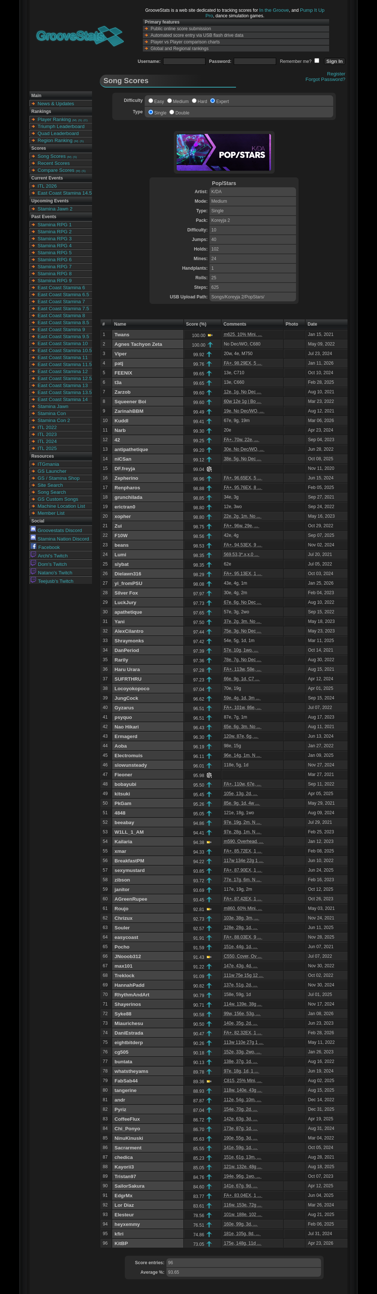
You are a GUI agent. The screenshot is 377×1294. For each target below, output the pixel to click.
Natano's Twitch (51, 572)
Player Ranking (54, 119)
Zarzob (122, 392)
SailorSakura (129, 1186)
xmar (120, 851)
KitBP (121, 1243)
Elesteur (124, 1214)
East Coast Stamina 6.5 (63, 294)
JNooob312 (127, 956)
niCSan (122, 459)
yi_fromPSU (128, 583)
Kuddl (121, 420)
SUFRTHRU (127, 679)
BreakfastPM (129, 861)
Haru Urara (127, 669)
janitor (122, 889)
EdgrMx (123, 1195)
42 (117, 440)
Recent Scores (54, 163)
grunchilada (128, 497)
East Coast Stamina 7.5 (63, 308)
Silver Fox (126, 593)
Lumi (120, 554)
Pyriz (120, 1109)
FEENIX (123, 373)
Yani (119, 621)
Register (336, 74)
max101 (123, 966)
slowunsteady (130, 765)
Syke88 (122, 1014)
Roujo (121, 908)
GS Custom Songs (58, 499)
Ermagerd (125, 736)
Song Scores (52, 156)
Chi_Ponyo (127, 1128)
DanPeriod (126, 650)
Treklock (124, 975)
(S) (80, 120)
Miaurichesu (128, 1023)
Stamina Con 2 (54, 420)
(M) (74, 120)
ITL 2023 (47, 434)
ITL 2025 (47, 448)
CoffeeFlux (127, 1119)
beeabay (124, 822)
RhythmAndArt (131, 994)
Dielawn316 (127, 574)
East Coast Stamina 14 (63, 399)
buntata (123, 1061)
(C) (86, 120)
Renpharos (127, 487)
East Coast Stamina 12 (63, 371)
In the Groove (274, 10)
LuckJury (125, 602)
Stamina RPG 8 (55, 273)
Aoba (120, 746)
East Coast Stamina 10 (63, 343)
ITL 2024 (47, 441)
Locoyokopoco (131, 688)
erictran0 (124, 507)
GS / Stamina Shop (59, 478)
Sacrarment (127, 1148)
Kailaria (123, 841)
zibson (122, 880)
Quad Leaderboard (58, 133)
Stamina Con (52, 413)
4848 (120, 813)
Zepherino (126, 478)
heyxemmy (127, 1224)
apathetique (128, 612)
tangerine (125, 1090)
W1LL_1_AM (129, 832)
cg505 (121, 1052)
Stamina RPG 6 (55, 259)
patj (118, 363)
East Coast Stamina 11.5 (65, 364)
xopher (122, 516)
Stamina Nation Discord (60, 539)
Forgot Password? (325, 79)
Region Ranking (55, 140)
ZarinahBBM (129, 411)
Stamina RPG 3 (55, 238)
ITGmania (48, 464)
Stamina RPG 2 (55, 231)
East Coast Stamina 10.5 (65, 350)
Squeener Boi (130, 401)
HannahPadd (129, 985)
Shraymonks (129, 641)
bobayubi (125, 784)
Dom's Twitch (49, 564)
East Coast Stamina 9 (61, 329)
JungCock (126, 698)
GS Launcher (52, 471)
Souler (122, 927)
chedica (123, 1157)
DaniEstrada (128, 1033)
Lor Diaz (124, 1205)
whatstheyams (131, 1071)
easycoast (126, 937)
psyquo (123, 717)
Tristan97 (125, 1176)
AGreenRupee (130, 899)
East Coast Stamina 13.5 (65, 392)
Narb (120, 430)
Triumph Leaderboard (61, 126)
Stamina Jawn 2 (55, 209)
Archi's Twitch (49, 556)
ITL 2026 (47, 186)
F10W (121, 535)
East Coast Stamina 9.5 (63, 336)
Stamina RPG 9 (55, 280)
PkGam (122, 803)
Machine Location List (61, 506)
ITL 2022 (47, 427)
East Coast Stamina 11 (63, 357)
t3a (117, 382)
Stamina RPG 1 (55, 224)
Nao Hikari (126, 727)
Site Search (50, 485)
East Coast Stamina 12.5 (65, 378)
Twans (122, 334)
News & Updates (56, 103)
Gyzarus (124, 707)
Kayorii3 (124, 1167)
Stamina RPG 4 (55, 245)
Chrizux (123, 918)
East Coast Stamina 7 (61, 301)
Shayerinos (127, 1004)
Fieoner (123, 774)
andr (119, 1100)
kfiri (118, 1234)
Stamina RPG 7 (55, 266)
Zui (118, 526)
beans (121, 545)
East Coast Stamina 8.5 (63, 322)
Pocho (122, 947)
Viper (120, 354)
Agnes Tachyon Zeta (138, 344)
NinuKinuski (128, 1138)
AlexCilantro (129, 631)
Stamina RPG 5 (55, 252)
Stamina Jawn (53, 406)
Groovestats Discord (56, 530)
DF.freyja (124, 468)
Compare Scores (56, 170)
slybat (121, 564)
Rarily (121, 660)
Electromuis (128, 755)
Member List (51, 513)
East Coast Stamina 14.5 (65, 193)
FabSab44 (126, 1081)
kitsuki (122, 794)
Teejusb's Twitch (52, 581)
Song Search (52, 492)
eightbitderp (128, 1042)
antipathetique (131, 449)
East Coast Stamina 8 (61, 315)
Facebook (45, 547)
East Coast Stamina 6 (61, 287)
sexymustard (129, 870)
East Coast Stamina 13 (63, 385)
